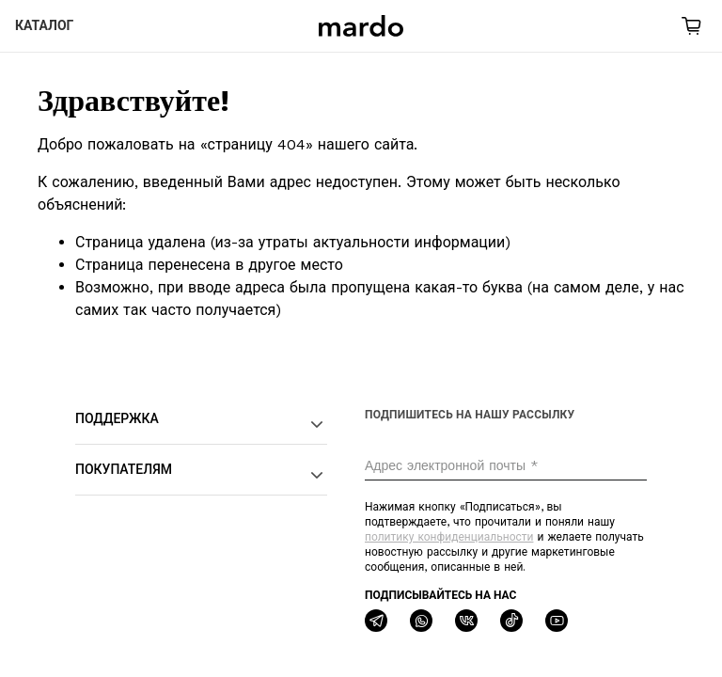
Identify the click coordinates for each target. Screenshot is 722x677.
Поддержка (201, 424)
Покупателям (201, 475)
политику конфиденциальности (449, 536)
